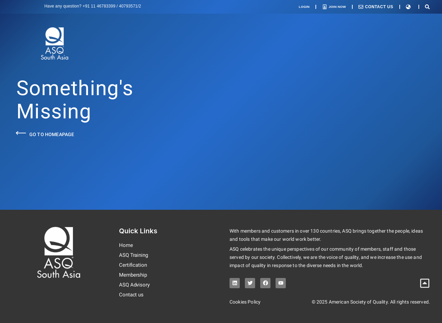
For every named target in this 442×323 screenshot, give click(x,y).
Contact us (132, 295)
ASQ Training (134, 255)
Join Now (335, 6)
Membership (134, 275)
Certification (133, 265)
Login (298, 6)
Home (126, 245)
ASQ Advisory (135, 285)
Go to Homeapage (51, 134)
